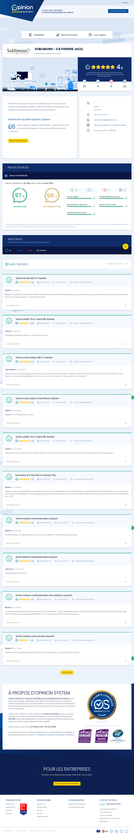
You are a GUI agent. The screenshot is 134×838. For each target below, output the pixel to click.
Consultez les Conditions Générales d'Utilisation (54, 735)
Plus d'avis (67, 672)
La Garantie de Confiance (76, 807)
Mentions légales (8, 831)
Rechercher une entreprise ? (77, 804)
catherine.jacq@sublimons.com (105, 120)
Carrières (9, 810)
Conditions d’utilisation (21, 831)
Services (39, 810)
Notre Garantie (10, 807)
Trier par (115, 264)
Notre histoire (10, 804)
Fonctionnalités (42, 807)
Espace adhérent (42, 816)
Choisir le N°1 (41, 804)
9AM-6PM (112, 130)
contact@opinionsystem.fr (108, 809)
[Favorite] (125, 246)
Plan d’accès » (104, 821)
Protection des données (35, 831)
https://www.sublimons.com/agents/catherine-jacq (112, 125)
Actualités (9, 813)
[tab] (102, 803)
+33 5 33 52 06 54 (105, 812)
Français (125, 3)
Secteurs (40, 813)
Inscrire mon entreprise (118, 11)
